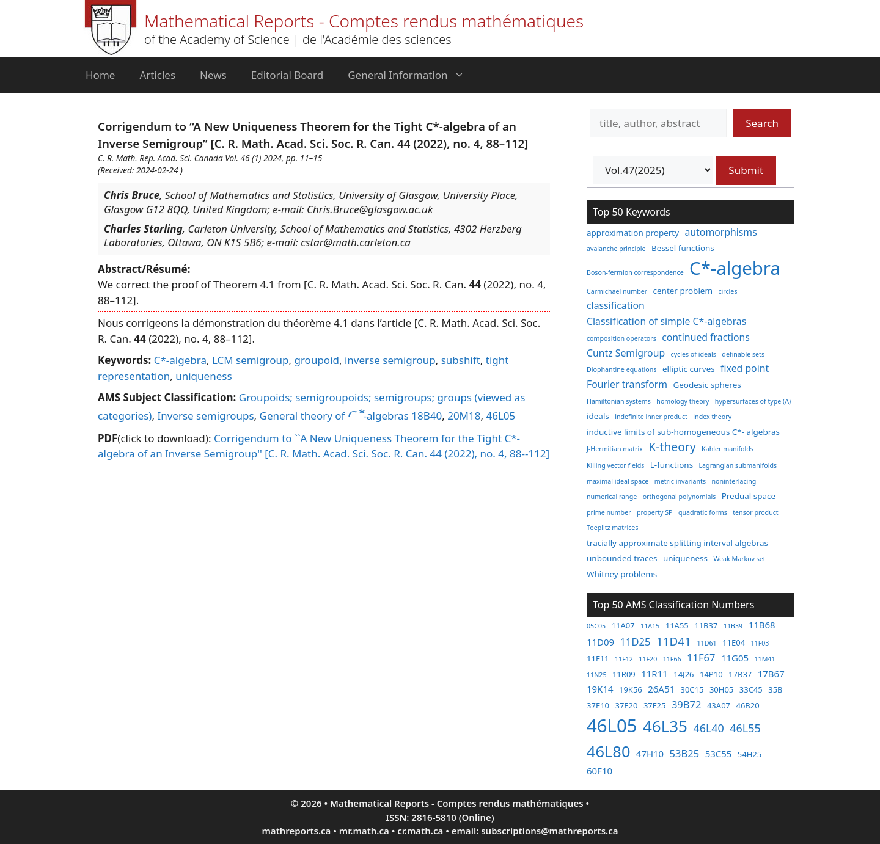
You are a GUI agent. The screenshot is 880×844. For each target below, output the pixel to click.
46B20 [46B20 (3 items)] (747, 705)
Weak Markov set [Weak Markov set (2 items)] (739, 559)
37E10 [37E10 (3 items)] (598, 705)
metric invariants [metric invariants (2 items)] (680, 481)
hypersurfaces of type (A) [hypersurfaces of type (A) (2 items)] (753, 401)
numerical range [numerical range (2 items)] (612, 496)
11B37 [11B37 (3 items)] (705, 625)
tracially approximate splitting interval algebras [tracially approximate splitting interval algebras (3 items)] (677, 542)
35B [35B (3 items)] (775, 689)
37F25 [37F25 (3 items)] (655, 705)
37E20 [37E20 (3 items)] (626, 705)
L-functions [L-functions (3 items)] (671, 464)
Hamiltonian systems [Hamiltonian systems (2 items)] (619, 401)
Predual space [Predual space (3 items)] (749, 495)
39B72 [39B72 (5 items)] (687, 704)
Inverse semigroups (205, 416)
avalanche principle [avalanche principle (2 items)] (616, 248)
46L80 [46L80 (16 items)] (608, 751)
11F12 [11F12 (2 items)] (624, 659)
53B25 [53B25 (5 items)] (685, 753)
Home (100, 75)
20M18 (463, 416)
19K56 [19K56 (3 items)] (630, 689)
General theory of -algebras (334, 416)
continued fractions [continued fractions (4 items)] (706, 337)
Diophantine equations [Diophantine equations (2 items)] (622, 369)
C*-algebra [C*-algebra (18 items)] (734, 268)
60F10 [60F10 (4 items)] (599, 771)
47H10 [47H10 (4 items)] (650, 754)
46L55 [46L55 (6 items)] (745, 728)
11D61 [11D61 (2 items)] (706, 643)
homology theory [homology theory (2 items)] (682, 401)
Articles (157, 75)
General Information (412, 75)
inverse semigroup (390, 360)
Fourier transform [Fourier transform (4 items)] (627, 384)
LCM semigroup (250, 360)
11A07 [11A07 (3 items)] (623, 625)
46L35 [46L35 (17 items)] (665, 726)
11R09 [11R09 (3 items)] (624, 674)
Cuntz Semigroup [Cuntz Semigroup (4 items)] (626, 353)
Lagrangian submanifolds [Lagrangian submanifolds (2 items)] (738, 465)
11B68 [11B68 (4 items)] (762, 625)
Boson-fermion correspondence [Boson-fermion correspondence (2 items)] (635, 272)
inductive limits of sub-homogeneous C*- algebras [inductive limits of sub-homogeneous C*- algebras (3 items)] (683, 431)
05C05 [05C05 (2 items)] (596, 626)
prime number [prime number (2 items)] (609, 512)
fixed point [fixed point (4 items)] (745, 368)
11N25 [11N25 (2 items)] (596, 675)
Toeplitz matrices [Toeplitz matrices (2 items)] (612, 527)
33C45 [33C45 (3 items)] (751, 689)
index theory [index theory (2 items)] (712, 416)
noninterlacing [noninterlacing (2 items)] (733, 481)
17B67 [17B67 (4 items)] (771, 674)
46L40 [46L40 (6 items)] (708, 728)
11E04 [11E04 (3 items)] (733, 642)
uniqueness (203, 376)
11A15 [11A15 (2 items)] (649, 626)
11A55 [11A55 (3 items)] (677, 625)
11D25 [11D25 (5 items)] (635, 642)
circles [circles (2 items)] (727, 291)
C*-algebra (180, 360)
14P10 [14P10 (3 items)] (711, 674)
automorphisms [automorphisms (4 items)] (721, 232)
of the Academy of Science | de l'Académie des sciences (298, 39)
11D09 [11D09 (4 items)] (600, 642)
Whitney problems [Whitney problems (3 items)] (622, 574)
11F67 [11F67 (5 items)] (701, 657)
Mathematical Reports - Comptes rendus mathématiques (364, 20)
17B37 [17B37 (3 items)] (740, 674)
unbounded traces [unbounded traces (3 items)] (622, 558)
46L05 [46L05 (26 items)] (612, 725)
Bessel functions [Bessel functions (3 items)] (682, 247)
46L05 (500, 416)
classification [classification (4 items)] (616, 305)
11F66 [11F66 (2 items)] (672, 659)
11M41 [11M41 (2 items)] (764, 659)
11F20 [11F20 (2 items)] (648, 659)
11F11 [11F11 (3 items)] (598, 658)
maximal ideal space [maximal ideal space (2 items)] (617, 481)
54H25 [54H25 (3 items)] (749, 754)
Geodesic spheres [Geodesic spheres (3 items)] (707, 384)
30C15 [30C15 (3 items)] (691, 689)
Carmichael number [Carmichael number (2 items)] (617, 291)
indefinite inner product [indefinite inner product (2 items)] (651, 416)
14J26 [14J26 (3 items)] (683, 674)
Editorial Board (287, 75)
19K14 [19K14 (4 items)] (600, 689)
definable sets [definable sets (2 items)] (743, 354)
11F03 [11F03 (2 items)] (760, 643)
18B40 (426, 416)
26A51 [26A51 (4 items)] (661, 689)
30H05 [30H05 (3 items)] (721, 689)
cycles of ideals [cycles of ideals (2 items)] (693, 354)
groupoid (316, 360)
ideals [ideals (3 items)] (598, 415)
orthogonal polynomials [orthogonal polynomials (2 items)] (679, 496)
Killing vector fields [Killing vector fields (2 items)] (615, 465)
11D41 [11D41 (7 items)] (673, 641)
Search (762, 123)
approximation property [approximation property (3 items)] (633, 232)
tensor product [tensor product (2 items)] (755, 512)
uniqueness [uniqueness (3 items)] (685, 558)
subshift (460, 360)
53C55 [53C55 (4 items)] (718, 754)
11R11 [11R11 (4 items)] (654, 674)
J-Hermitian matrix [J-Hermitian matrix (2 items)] (615, 449)
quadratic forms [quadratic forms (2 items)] (702, 512)
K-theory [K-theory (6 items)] (671, 446)
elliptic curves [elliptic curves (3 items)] (688, 368)
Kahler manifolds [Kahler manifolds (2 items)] (728, 449)
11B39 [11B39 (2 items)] (733, 626)
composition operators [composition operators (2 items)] (621, 338)
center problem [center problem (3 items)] (683, 290)
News (213, 75)
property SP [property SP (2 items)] (655, 512)
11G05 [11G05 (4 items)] (735, 658)
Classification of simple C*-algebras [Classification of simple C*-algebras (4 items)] (666, 321)
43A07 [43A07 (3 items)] (718, 705)
